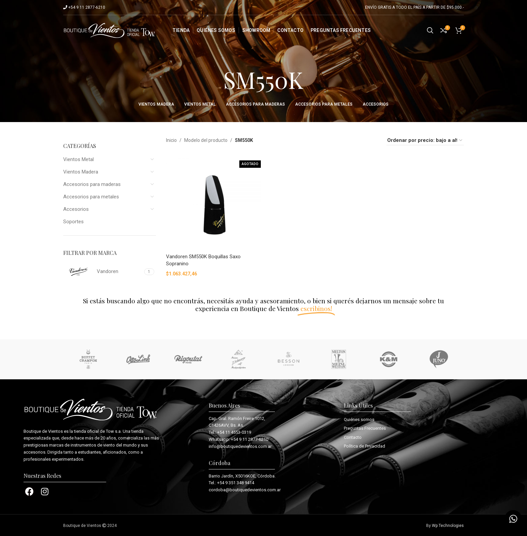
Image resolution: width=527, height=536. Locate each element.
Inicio (171, 140)
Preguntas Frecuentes (365, 428)
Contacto (353, 437)
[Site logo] (109, 30)
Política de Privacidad (364, 446)
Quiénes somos (359, 419)
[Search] (430, 30)
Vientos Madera (80, 172)
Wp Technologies (448, 525)
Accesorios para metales (91, 197)
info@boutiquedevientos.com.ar (240, 446)
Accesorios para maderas (92, 184)
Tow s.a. (114, 431)
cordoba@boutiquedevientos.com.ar (245, 489)
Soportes (73, 222)
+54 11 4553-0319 (234, 432)
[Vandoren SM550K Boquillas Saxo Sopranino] (213, 202)
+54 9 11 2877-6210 (249, 439)
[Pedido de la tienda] (425, 140)
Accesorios (76, 209)
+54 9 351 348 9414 (235, 482)
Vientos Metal (78, 159)
